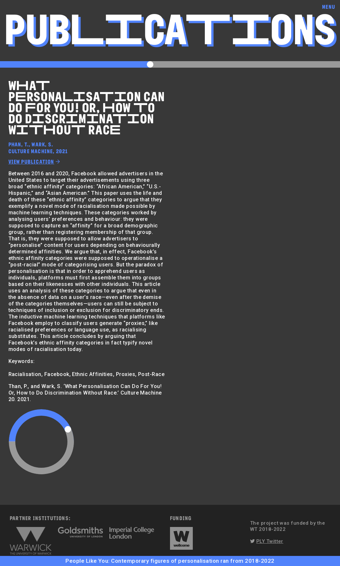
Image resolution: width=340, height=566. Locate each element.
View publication (31, 161)
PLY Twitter (269, 541)
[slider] (68, 429)
